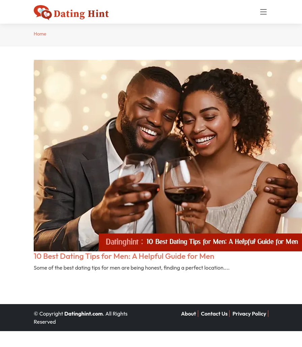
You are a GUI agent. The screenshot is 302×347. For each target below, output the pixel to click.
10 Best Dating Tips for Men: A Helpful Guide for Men (124, 256)
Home (40, 34)
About (188, 313)
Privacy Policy (249, 313)
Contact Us (214, 313)
